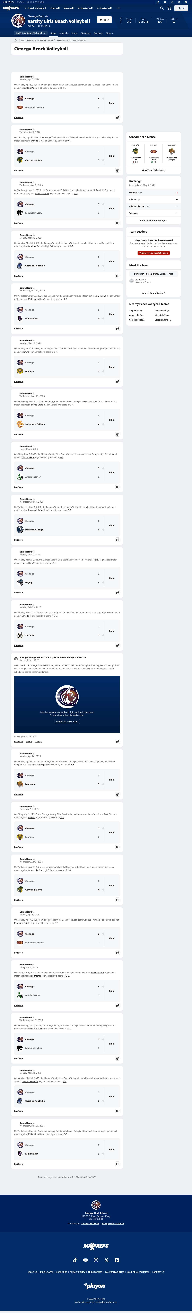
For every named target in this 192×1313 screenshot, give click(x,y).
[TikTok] (158, 2)
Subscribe (61, 1271)
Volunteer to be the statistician (153, 252)
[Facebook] (186, 2)
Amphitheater (28, 457)
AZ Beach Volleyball (45, 40)
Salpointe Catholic (36, 404)
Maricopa (41, 764)
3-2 (76, 193)
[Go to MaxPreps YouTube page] (85, 1260)
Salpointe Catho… (163, 319)
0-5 (69, 140)
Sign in (181, 8)
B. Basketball (85, 8)
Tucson (132, 213)
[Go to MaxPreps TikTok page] (75, 1260)
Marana (25, 351)
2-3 (72, 764)
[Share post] (117, 117)
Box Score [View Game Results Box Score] (18, 117)
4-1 (64, 87)
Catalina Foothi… (137, 319)
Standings (85, 33)
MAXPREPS (9, 2)
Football (55, 8)
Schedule (63, 33)
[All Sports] (118, 8)
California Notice (114, 1271)
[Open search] (162, 8)
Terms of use (95, 1271)
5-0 (61, 457)
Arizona (132, 199)
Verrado (25, 615)
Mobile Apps (46, 1271)
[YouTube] (165, 2)
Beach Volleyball (27, 40)
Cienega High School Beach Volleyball (71, 40)
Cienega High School (96, 1207)
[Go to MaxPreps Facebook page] (117, 1260)
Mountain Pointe (29, 87)
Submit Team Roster (153, 292)
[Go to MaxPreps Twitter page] (106, 1260)
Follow (104, 19)
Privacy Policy (77, 1271)
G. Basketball (104, 8)
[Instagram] (172, 2)
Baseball (69, 8)
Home (53, 33)
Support (158, 1271)
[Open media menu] (169, 8)
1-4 (65, 299)
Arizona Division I (137, 206)
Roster (74, 33)
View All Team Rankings (153, 220)
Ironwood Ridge (35, 510)
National (133, 192)
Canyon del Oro (35, 140)
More (109, 33)
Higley (96, 559)
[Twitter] (179, 2)
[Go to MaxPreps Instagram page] (96, 1260)
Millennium (103, 295)
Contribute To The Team (67, 721)
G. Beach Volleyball (35, 8)
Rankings (98, 33)
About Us (32, 1271)
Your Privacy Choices (138, 1272)
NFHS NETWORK (35, 2)
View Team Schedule (153, 170)
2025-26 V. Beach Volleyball (31, 33)
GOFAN (20, 2)
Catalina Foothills (36, 246)
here (171, 274)
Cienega (25, 98)
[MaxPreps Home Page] (15, 40)
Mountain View (42, 193)
